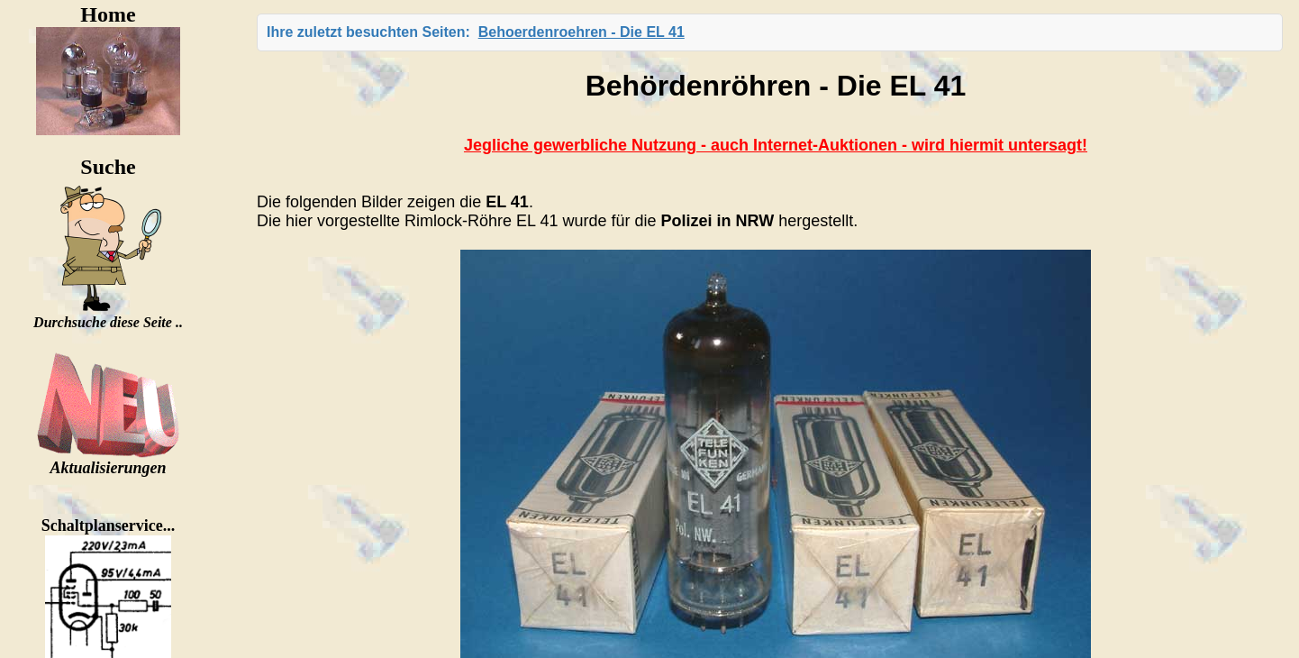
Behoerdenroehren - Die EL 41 (581, 32)
